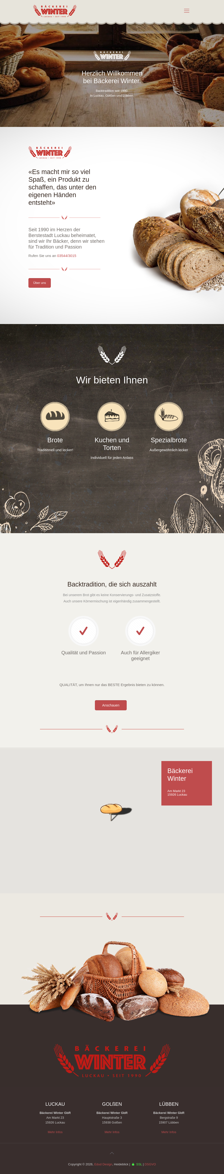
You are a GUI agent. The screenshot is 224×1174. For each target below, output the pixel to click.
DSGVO (150, 1164)
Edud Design (103, 1164)
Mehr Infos (55, 1132)
